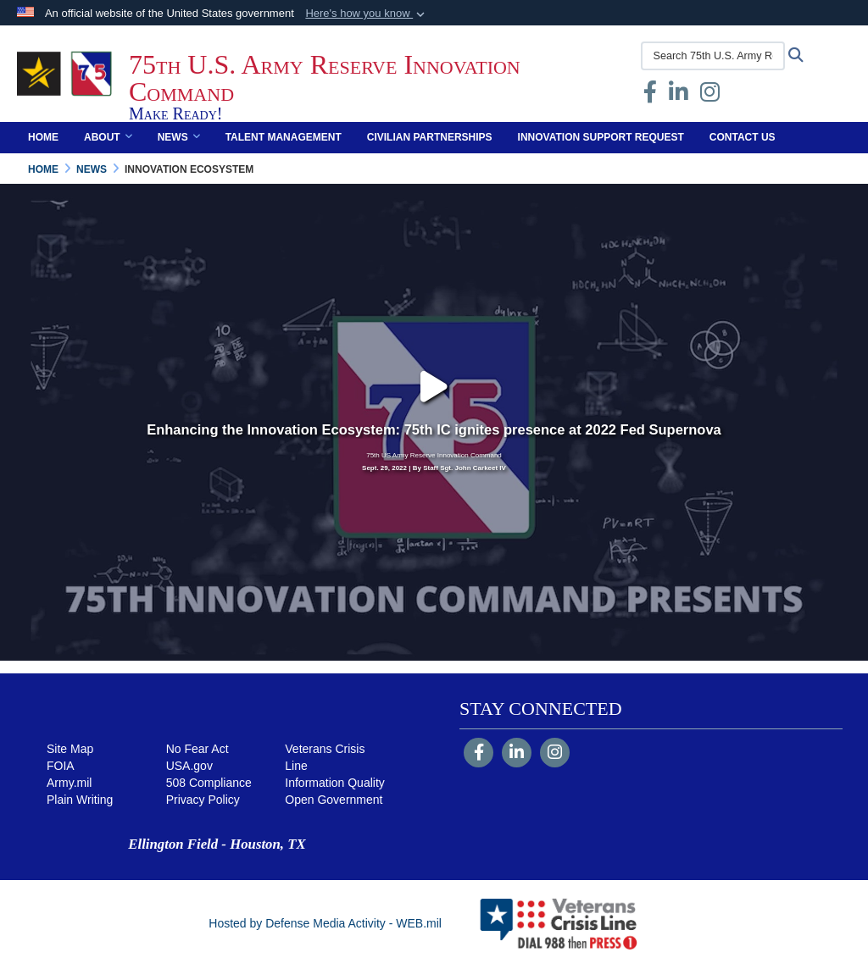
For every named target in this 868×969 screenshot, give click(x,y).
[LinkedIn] (516, 754)
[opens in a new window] (678, 95)
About (108, 137)
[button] (366, 13)
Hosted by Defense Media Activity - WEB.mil (325, 923)
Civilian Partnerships (429, 137)
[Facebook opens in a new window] (650, 95)
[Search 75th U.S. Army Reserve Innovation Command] (713, 56)
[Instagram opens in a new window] (710, 95)
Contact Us (742, 137)
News (179, 137)
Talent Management (283, 137)
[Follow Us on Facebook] (478, 754)
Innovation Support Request (601, 137)
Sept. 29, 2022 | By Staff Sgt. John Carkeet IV (434, 468)
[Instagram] (555, 754)
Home (43, 137)
